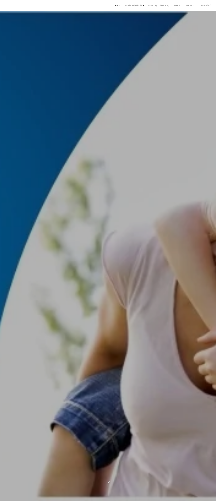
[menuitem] (187, 5)
